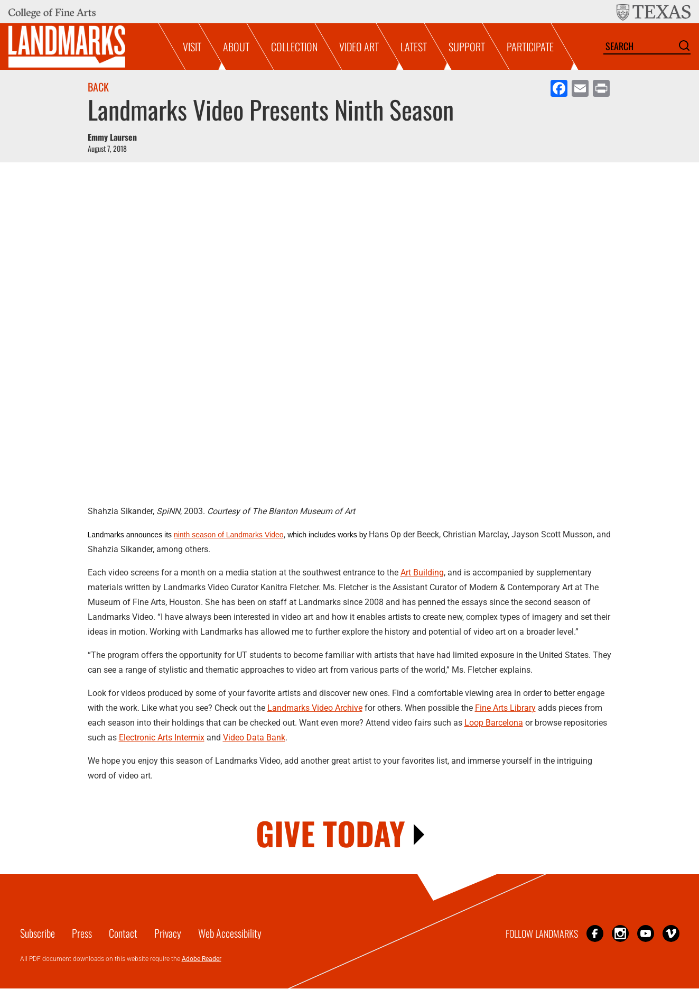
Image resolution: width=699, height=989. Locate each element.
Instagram (620, 933)
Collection (294, 46)
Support (467, 46)
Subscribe (37, 933)
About (236, 46)
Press (82, 933)
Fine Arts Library (505, 708)
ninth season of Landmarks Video (229, 534)
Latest (413, 46)
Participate (530, 46)
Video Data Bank (254, 737)
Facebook (595, 933)
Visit (192, 46)
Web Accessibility (230, 933)
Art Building (422, 572)
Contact (123, 933)
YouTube (645, 933)
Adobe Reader (201, 959)
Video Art (359, 46)
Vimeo (671, 933)
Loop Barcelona (493, 723)
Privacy (167, 933)
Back (98, 86)
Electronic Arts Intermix (161, 737)
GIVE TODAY (330, 832)
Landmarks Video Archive (314, 708)
